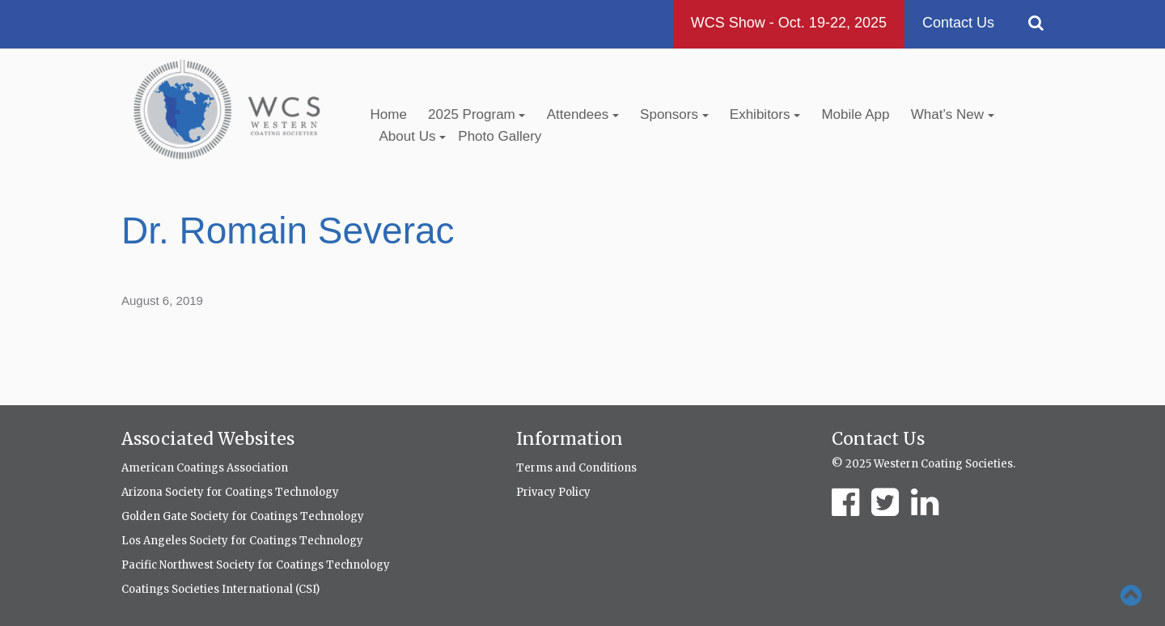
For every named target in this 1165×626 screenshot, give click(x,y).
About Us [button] (413, 136)
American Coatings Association (204, 468)
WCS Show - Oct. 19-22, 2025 (789, 23)
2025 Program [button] (476, 114)
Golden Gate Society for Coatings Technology (242, 516)
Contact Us (958, 23)
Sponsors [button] (674, 114)
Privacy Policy (553, 492)
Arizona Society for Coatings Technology (230, 492)
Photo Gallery (499, 136)
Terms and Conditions (576, 468)
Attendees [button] (583, 114)
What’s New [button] (952, 114)
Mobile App (855, 114)
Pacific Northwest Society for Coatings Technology (255, 565)
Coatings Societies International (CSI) (220, 589)
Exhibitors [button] (765, 114)
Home (389, 114)
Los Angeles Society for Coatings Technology (242, 541)
